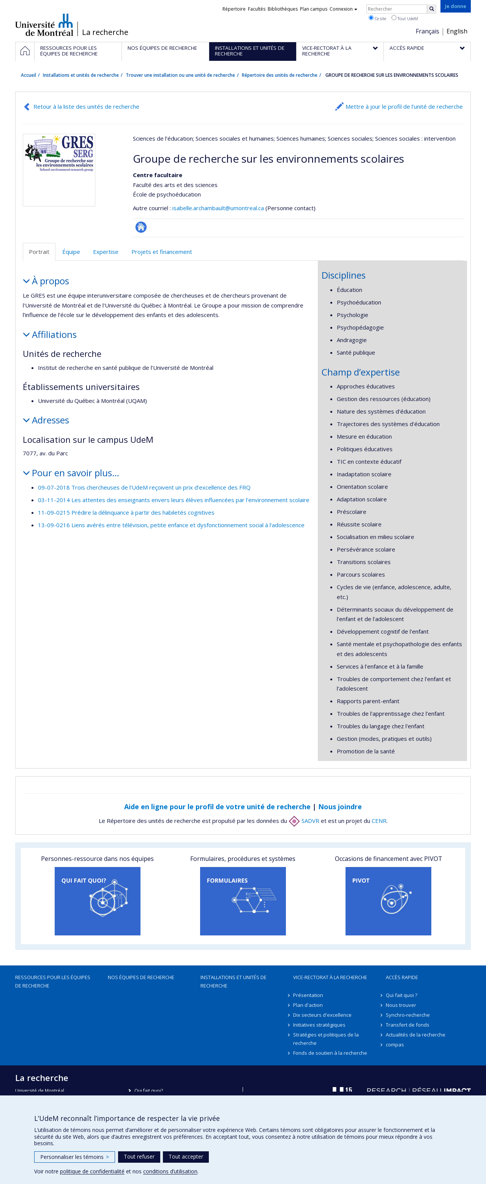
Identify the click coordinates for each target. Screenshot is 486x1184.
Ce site (377, 18)
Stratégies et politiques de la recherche (326, 1038)
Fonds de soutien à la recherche (330, 1052)
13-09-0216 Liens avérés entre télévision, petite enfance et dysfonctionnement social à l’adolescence (171, 525)
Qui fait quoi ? (401, 995)
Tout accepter (186, 1156)
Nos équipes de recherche (141, 977)
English (457, 31)
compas (395, 1044)
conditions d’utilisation (170, 1171)
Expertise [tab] (105, 251)
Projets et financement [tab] (161, 251)
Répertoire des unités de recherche (279, 75)
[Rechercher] (431, 9)
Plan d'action (308, 1005)
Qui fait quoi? (148, 1090)
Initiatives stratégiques (319, 1024)
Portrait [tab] (39, 251)
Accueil (28, 75)
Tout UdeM (404, 18)
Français (427, 31)
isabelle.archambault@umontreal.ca (218, 208)
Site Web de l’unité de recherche (141, 227)
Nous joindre (340, 806)
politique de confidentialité (92, 1171)
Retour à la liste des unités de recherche (86, 106)
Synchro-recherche (408, 1014)
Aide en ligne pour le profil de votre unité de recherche (217, 806)
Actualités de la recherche (415, 1034)
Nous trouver (401, 1005)
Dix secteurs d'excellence (322, 1014)
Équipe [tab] (71, 251)
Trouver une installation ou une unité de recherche (180, 75)
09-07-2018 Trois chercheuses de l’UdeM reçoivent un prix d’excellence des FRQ (144, 487)
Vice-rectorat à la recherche (330, 977)
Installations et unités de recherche (81, 75)
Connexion (343, 9)
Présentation (308, 995)
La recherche (105, 32)
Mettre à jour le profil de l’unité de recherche (404, 106)
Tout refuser (139, 1156)
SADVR (304, 820)
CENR (379, 820)
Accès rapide (402, 977)
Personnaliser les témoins (74, 1156)
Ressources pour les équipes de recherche (52, 981)
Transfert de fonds (407, 1024)
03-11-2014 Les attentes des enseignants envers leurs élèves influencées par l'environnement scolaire (173, 500)
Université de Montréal (44, 24)
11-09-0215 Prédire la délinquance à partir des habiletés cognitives (126, 512)
